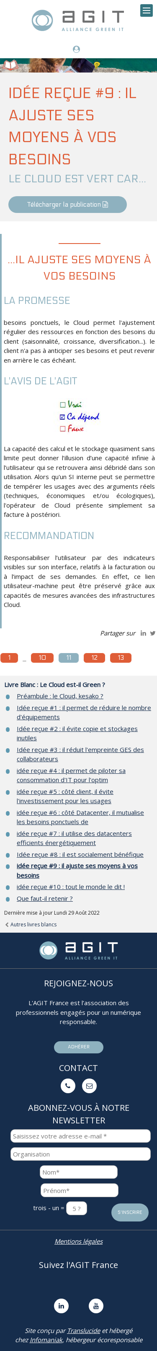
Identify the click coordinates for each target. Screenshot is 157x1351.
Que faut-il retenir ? (45, 898)
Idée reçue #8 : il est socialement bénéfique (80, 854)
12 (94, 657)
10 (42, 657)
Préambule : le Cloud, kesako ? (60, 696)
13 (121, 657)
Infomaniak (46, 1339)
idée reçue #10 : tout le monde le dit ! (71, 886)
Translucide (83, 1330)
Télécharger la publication (67, 204)
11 (68, 657)
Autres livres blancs (30, 924)
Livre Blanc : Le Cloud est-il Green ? (54, 684)
